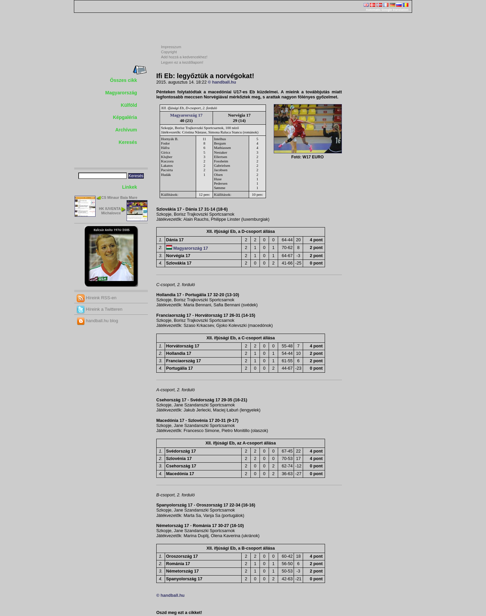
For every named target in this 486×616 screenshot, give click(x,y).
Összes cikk (123, 80)
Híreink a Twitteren (100, 309)
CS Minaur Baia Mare (119, 197)
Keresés (128, 142)
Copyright (169, 52)
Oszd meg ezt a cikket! (179, 612)
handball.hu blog (97, 320)
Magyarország (121, 92)
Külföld (129, 105)
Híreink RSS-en (96, 297)
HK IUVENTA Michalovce (110, 211)
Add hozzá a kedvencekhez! (184, 57)
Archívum (126, 129)
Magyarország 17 (186, 115)
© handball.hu (222, 82)
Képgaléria (125, 117)
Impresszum (171, 47)
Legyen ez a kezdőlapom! (182, 62)
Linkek (129, 187)
